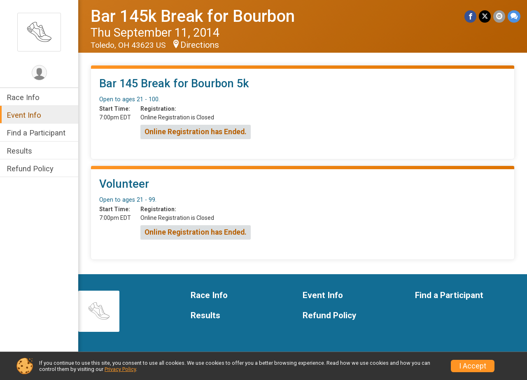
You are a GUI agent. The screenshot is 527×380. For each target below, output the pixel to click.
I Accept (472, 366)
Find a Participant (36, 132)
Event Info (24, 115)
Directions (199, 45)
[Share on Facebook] (470, 16)
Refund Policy (30, 168)
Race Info (23, 97)
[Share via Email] (499, 16)
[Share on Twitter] (485, 16)
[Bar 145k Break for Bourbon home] (39, 31)
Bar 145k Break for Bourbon (193, 16)
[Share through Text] (514, 16)
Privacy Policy (120, 369)
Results (19, 151)
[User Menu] (39, 72)
